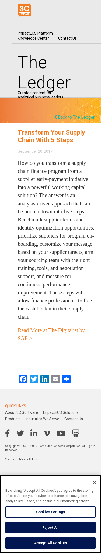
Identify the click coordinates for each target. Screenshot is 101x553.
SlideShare (75, 433)
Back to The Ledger (74, 117)
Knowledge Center (33, 38)
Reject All (50, 527)
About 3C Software (21, 412)
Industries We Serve (42, 419)
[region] (50, 514)
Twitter (20, 433)
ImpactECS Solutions (61, 412)
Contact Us (67, 38)
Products (12, 419)
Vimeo (47, 433)
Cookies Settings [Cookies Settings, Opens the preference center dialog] (50, 512)
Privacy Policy (27, 459)
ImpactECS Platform (35, 33)
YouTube (61, 433)
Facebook (7, 433)
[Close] (94, 483)
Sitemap (10, 459)
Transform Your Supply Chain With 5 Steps (51, 136)
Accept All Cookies (50, 543)
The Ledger (44, 72)
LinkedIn (33, 433)
